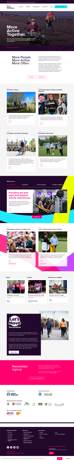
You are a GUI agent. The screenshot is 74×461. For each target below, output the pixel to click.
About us (21, 6)
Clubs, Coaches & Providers (27, 438)
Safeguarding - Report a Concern (12, 440)
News (51, 6)
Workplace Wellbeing (28, 442)
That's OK (59, 458)
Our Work (28, 6)
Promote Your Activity (60, 6)
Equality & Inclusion (28, 440)
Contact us (10, 437)
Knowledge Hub (36, 6)
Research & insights (28, 432)
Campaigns (41, 437)
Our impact (10, 435)
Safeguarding (26, 433)
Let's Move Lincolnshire (60, 433)
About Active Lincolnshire (14, 47)
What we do (37, 219)
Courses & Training (43, 433)
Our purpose (10, 433)
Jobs (40, 435)
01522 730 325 (10, 451)
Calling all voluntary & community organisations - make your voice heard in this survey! (21, 2)
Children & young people (29, 435)
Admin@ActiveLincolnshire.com (15, 453)
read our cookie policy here (40, 458)
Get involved (44, 6)
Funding (41, 432)
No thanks (68, 458)
